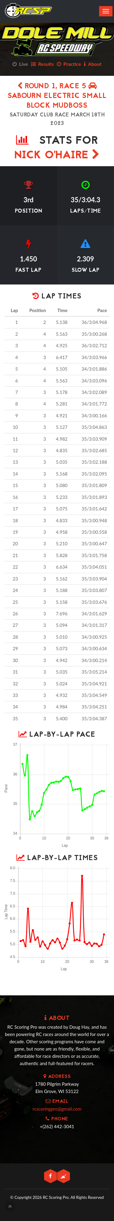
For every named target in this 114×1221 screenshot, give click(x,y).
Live (20, 64)
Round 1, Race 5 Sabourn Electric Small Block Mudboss (57, 96)
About (93, 64)
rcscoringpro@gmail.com (57, 1109)
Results (42, 64)
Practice (69, 64)
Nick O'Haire (57, 155)
